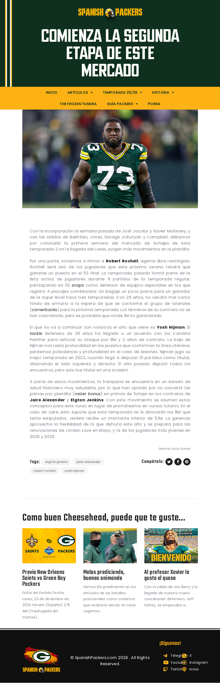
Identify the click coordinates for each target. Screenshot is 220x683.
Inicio (52, 92)
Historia (163, 92)
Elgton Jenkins (56, 461)
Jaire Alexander (88, 461)
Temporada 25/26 (122, 92)
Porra (154, 103)
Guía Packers (122, 104)
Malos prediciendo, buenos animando (104, 575)
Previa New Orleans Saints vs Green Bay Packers (44, 578)
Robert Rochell (44, 470)
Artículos (80, 92)
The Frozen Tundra (78, 103)
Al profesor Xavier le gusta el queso (167, 575)
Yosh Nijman (74, 470)
